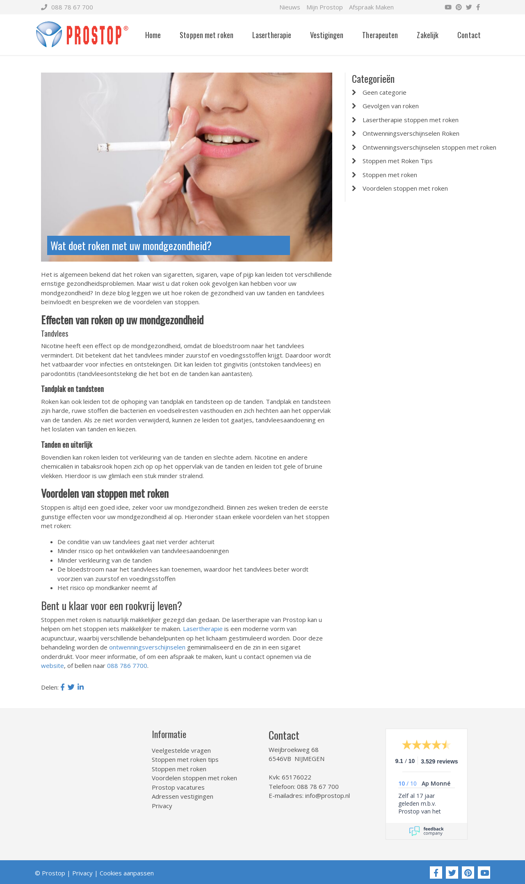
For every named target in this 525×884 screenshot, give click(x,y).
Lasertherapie (271, 35)
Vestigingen (326, 35)
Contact (469, 35)
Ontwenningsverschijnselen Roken (411, 133)
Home (153, 35)
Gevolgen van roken (391, 106)
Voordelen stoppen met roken (405, 188)
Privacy (162, 806)
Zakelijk (427, 35)
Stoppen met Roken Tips (398, 161)
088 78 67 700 (67, 7)
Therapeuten (380, 35)
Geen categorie (384, 92)
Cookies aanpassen (127, 873)
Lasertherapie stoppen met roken (411, 120)
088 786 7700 (127, 665)
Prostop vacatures (178, 787)
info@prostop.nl (327, 795)
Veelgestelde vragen (181, 750)
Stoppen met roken (206, 35)
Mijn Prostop (324, 7)
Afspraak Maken (371, 7)
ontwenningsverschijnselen (147, 647)
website (52, 665)
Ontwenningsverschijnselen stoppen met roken (429, 147)
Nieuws (289, 7)
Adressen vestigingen (182, 796)
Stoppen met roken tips (185, 759)
